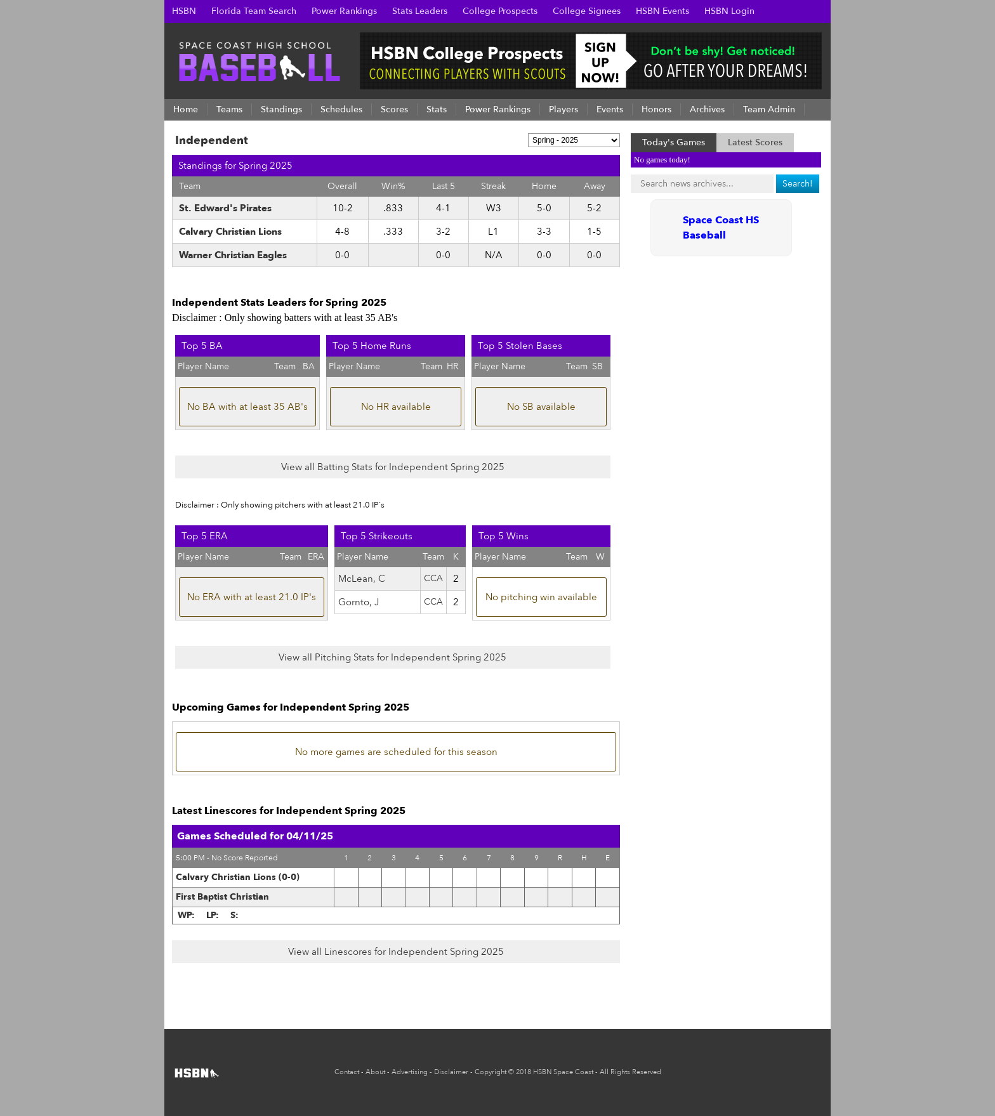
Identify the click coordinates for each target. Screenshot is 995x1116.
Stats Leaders (419, 11)
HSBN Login (729, 11)
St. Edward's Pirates (225, 208)
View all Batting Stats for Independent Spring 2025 (392, 467)
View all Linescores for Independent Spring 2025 (396, 951)
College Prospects (500, 11)
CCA (433, 578)
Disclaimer (451, 1072)
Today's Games (673, 142)
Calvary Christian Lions (230, 231)
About (375, 1072)
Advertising (410, 1072)
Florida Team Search (253, 11)
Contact (346, 1072)
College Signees (587, 11)
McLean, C (361, 578)
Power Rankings (344, 11)
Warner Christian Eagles (233, 255)
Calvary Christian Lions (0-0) (238, 877)
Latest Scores (755, 142)
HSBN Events (662, 11)
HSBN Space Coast (563, 1072)
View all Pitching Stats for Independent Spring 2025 (392, 657)
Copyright (490, 1072)
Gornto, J (358, 602)
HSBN (184, 11)
